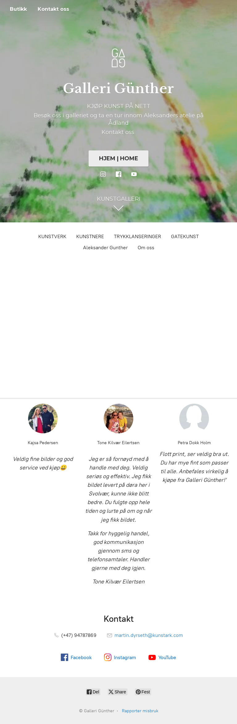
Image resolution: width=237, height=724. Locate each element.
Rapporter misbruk (140, 710)
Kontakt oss (53, 9)
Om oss (146, 247)
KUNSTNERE (90, 236)
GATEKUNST (185, 236)
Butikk (18, 9)
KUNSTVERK (52, 236)
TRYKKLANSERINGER (137, 236)
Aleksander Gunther (105, 247)
